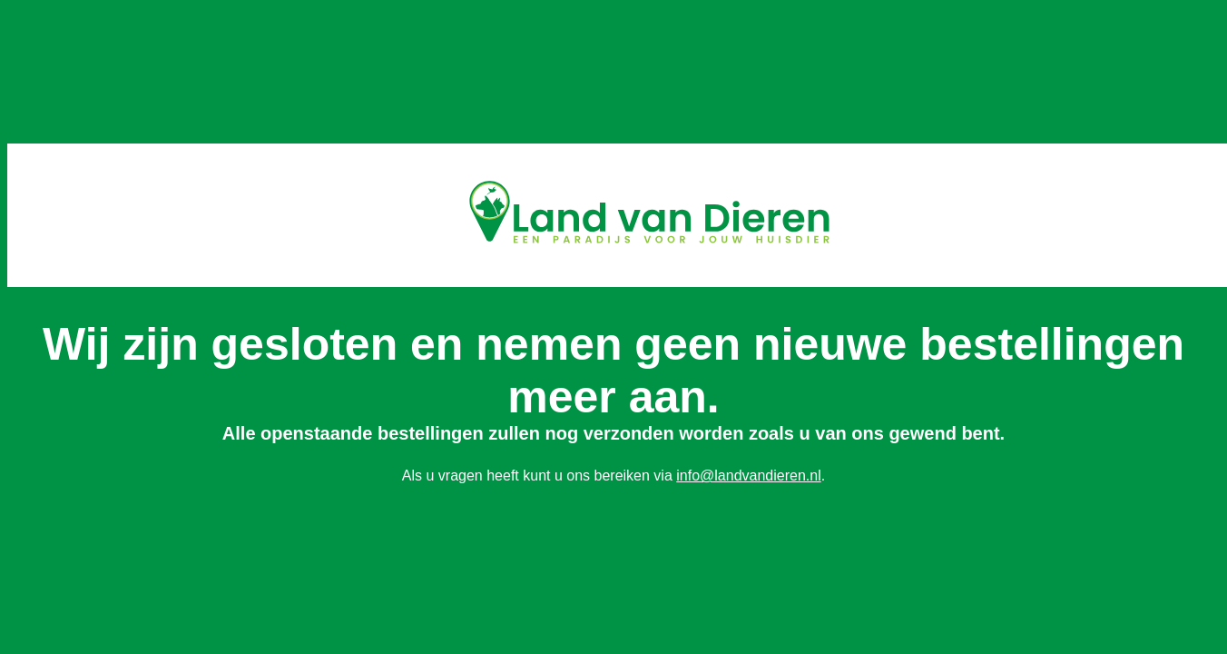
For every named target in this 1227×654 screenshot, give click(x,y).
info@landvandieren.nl (748, 475)
